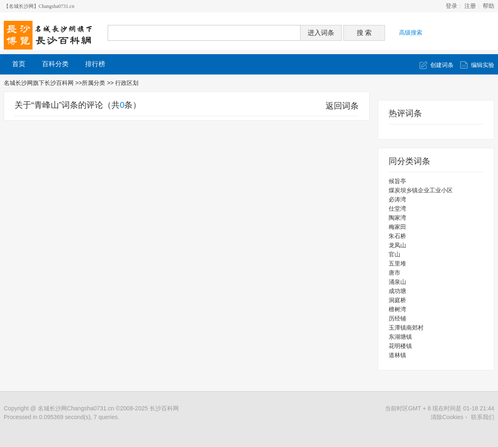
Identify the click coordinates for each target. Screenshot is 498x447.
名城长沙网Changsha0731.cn (76, 408)
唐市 (394, 272)
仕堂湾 (397, 208)
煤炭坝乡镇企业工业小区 (421, 190)
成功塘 (397, 291)
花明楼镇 (400, 346)
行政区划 (127, 82)
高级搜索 (410, 32)
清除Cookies (447, 417)
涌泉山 (397, 281)
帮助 (488, 6)
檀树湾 (397, 309)
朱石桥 (397, 236)
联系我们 (482, 417)
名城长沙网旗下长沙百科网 (39, 82)
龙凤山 (397, 245)
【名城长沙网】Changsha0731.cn (39, 6)
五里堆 (397, 263)
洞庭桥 (397, 300)
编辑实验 (482, 65)
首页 (18, 63)
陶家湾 (397, 217)
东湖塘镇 (400, 336)
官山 (394, 254)
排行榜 (95, 63)
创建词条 (442, 65)
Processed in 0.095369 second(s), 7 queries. (61, 417)
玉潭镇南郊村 (406, 327)
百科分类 (55, 63)
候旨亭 (397, 181)
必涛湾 (397, 199)
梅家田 (397, 227)
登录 (451, 6)
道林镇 (397, 355)
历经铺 (397, 318)
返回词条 (342, 105)
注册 (470, 6)
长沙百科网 (164, 408)
